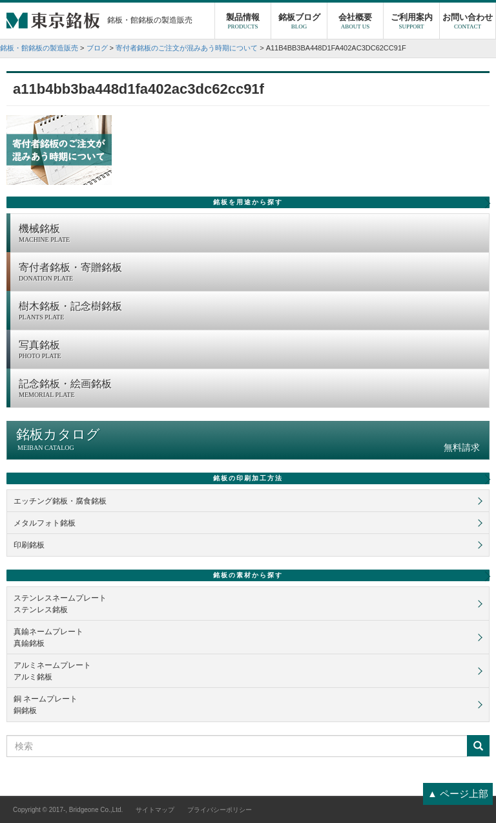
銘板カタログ (248, 440)
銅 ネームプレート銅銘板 (46, 704)
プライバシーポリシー (219, 809)
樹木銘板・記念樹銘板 (250, 312)
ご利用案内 (411, 22)
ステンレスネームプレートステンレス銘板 (60, 603)
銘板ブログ (299, 22)
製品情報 (243, 22)
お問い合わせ (467, 22)
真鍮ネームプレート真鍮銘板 (48, 637)
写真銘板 (250, 350)
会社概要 (355, 22)
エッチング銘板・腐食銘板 (60, 501)
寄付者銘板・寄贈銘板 (250, 273)
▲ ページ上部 (458, 793)
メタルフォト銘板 (45, 523)
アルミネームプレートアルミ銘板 (52, 671)
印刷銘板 (29, 545)
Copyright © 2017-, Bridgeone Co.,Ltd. (68, 809)
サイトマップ (155, 809)
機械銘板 (250, 234)
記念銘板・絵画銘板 (250, 389)
